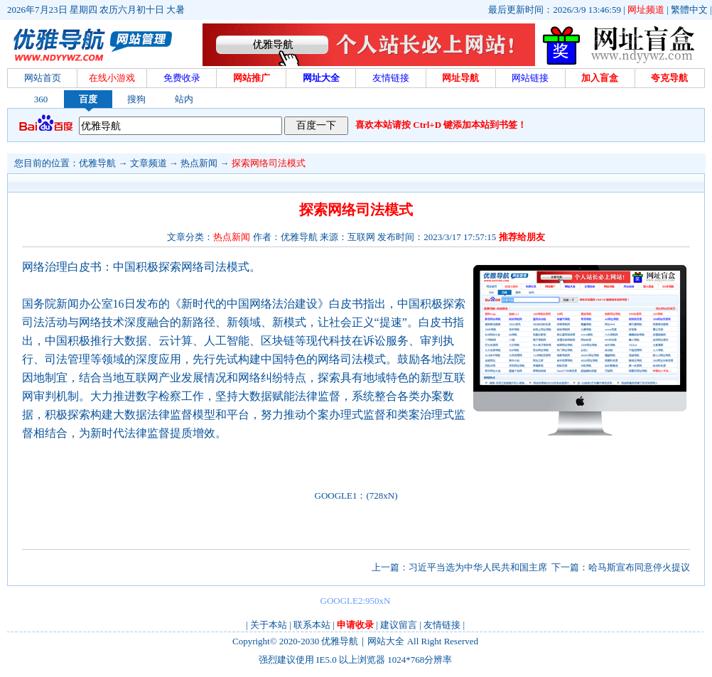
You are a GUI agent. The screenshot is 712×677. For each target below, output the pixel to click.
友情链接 (442, 624)
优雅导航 (97, 163)
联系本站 (311, 624)
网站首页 (42, 77)
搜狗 (136, 99)
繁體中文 (689, 9)
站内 (184, 99)
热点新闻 (198, 163)
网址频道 (645, 9)
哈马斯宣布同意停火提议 (639, 567)
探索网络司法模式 (269, 163)
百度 (88, 99)
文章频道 (148, 163)
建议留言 (398, 624)
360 (41, 99)
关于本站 (268, 624)
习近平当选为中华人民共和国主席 (478, 567)
